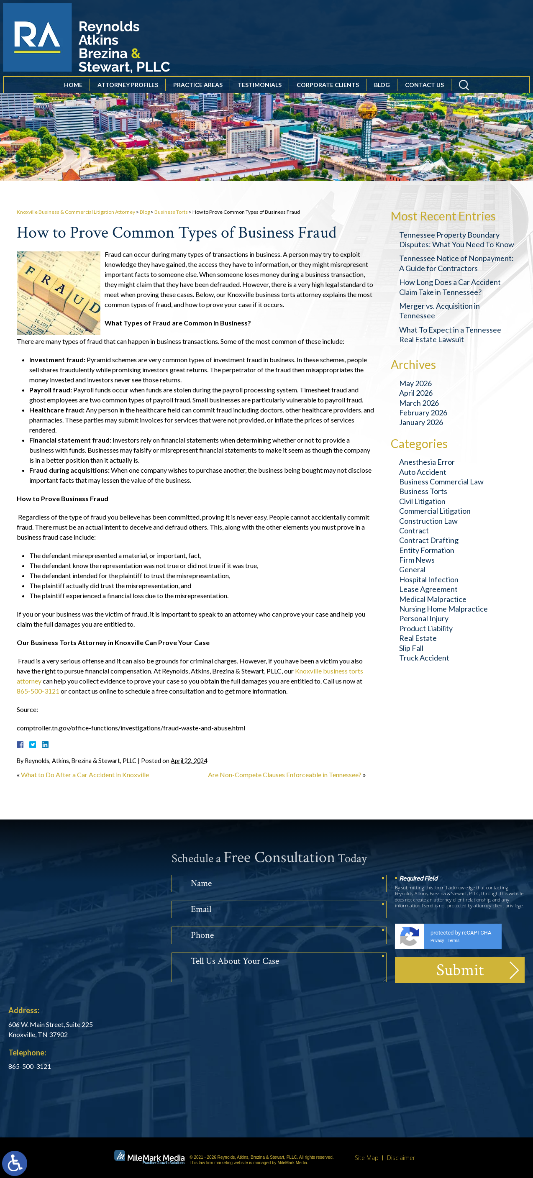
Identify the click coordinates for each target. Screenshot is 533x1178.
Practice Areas (198, 95)
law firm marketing (216, 1162)
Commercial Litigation (435, 510)
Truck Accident (424, 657)
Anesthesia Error (427, 461)
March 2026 (419, 402)
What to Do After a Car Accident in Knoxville (85, 775)
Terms (453, 940)
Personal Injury (423, 618)
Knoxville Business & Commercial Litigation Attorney (76, 212)
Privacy (437, 940)
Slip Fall (411, 648)
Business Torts (171, 212)
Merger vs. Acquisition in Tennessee (439, 310)
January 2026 (421, 422)
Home (73, 95)
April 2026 (416, 392)
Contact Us (424, 95)
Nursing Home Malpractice (443, 608)
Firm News (417, 559)
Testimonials (260, 95)
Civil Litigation (422, 501)
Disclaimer (401, 1158)
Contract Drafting (429, 540)
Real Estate (418, 638)
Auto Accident (422, 471)
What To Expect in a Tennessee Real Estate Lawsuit (450, 334)
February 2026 (423, 412)
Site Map (367, 1158)
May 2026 (415, 383)
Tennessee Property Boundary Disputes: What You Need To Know (456, 239)
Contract (414, 530)
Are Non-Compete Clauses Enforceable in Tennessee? (284, 775)
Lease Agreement (428, 589)
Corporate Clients (328, 95)
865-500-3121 (38, 691)
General (412, 569)
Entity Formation (426, 550)
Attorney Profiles (127, 95)
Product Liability (426, 628)
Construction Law (428, 520)
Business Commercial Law (441, 481)
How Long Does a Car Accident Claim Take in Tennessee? (450, 286)
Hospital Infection (429, 579)
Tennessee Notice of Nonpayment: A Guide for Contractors (456, 263)
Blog (382, 95)
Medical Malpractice (432, 599)
